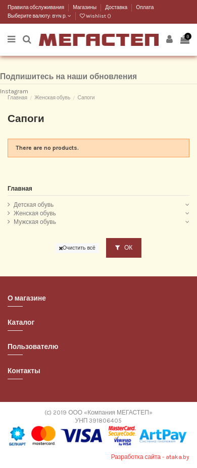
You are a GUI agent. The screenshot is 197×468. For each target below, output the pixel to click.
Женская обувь (35, 213)
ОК (123, 247)
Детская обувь (34, 204)
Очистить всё (77, 248)
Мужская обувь (35, 221)
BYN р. (61, 16)
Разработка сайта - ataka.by (150, 456)
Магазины (85, 8)
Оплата (145, 8)
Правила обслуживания (36, 8)
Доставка (116, 8)
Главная (20, 188)
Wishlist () (95, 16)
